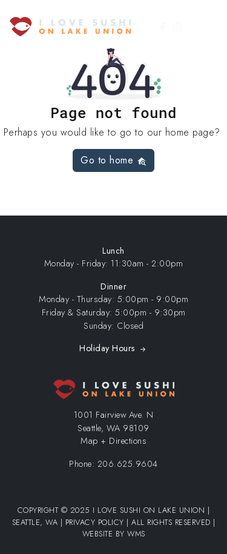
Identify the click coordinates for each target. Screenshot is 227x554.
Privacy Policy (94, 522)
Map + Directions (113, 441)
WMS (136, 533)
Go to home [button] (113, 160)
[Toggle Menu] (210, 26)
